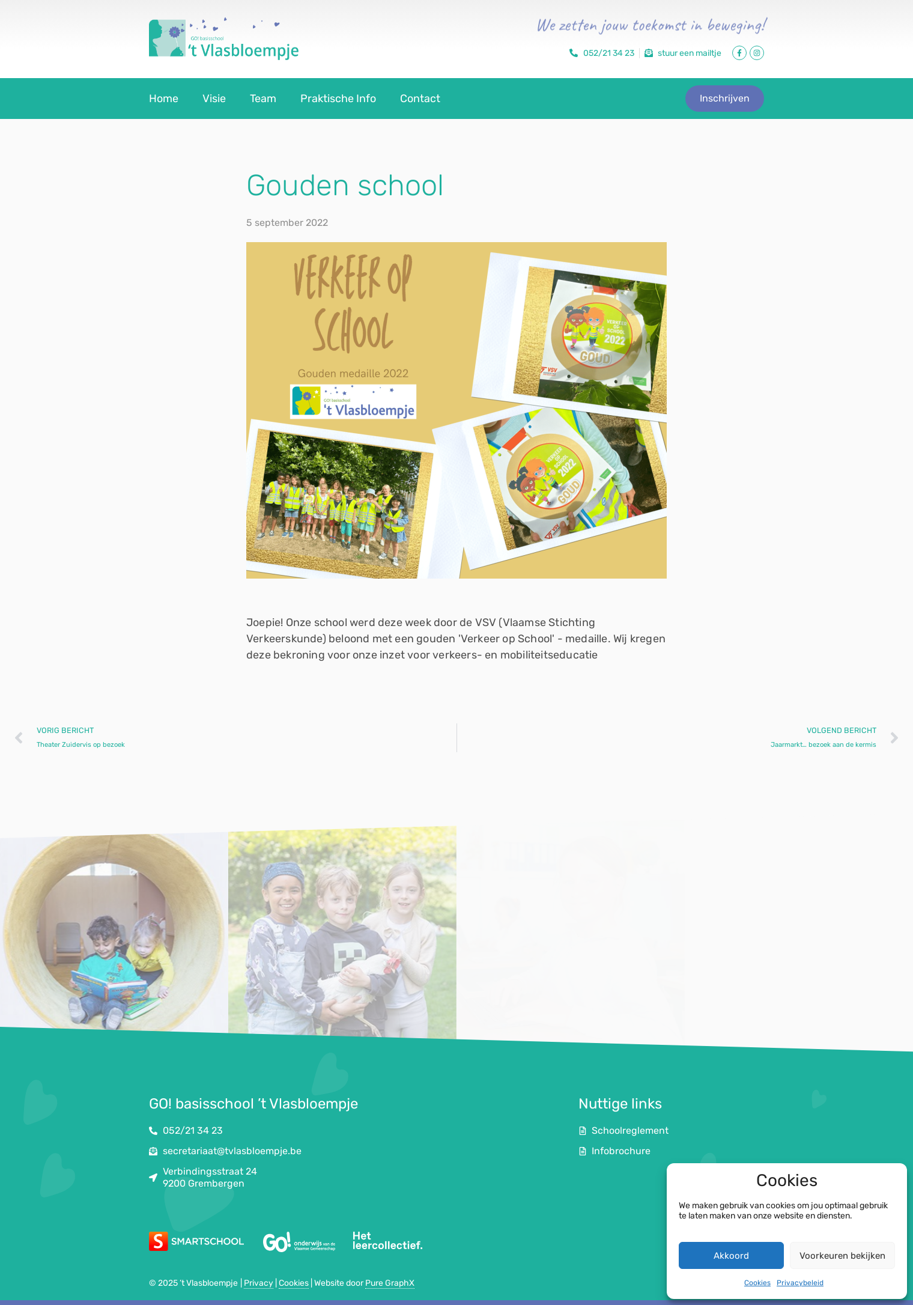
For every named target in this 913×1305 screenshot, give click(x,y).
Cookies (757, 1283)
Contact (420, 98)
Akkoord (731, 1255)
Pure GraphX (389, 1283)
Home (163, 98)
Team (263, 98)
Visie (214, 98)
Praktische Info (338, 98)
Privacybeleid (800, 1283)
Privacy (258, 1283)
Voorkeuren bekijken (842, 1255)
